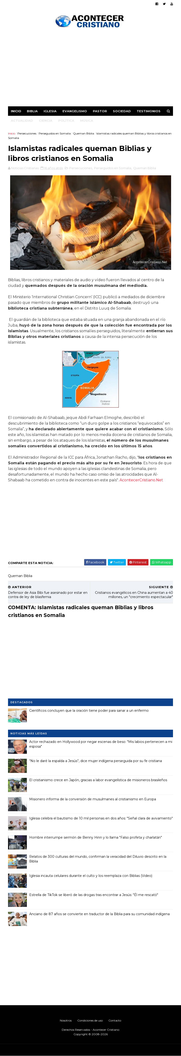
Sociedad (122, 111)
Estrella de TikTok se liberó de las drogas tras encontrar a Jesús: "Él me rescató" (93, 895)
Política (66, 120)
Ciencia (45, 120)
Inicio (16, 111)
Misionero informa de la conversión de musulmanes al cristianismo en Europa (92, 799)
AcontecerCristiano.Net (141, 480)
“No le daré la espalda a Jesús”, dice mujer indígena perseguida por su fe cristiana (95, 761)
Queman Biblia (83, 133)
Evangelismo (74, 111)
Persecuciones (26, 133)
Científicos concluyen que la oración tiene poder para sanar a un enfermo (89, 710)
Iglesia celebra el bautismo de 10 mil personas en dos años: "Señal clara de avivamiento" (101, 818)
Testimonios (148, 111)
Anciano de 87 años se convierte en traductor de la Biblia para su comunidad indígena (99, 914)
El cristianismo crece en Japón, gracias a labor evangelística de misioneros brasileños (98, 780)
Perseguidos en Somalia (55, 133)
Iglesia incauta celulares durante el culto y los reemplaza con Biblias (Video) (90, 876)
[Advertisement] (90, 68)
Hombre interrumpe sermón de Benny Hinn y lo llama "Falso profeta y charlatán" (95, 837)
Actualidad (22, 120)
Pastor (100, 111)
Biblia (32, 111)
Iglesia (50, 111)
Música (86, 120)
